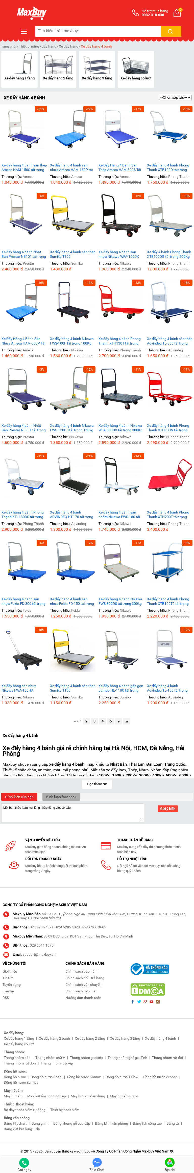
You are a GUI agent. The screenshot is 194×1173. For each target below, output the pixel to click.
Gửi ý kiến (167, 809)
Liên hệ (8, 991)
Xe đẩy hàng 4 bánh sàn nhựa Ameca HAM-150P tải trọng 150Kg (71, 167)
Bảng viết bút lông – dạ (22, 1129)
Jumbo (125, 697)
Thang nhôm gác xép (86, 1058)
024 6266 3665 (94, 927)
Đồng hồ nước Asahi (46, 1077)
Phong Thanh (178, 177)
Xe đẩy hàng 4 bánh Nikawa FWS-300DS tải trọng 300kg (120, 601)
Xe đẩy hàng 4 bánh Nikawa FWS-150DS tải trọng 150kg (72, 427)
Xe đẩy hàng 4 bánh (96, 46)
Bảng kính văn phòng (111, 1123)
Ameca (28, 177)
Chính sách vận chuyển (83, 985)
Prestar (28, 263)
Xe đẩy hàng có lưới (135, 78)
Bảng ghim (40, 1123)
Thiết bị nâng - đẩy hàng (37, 46)
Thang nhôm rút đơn (20, 1063)
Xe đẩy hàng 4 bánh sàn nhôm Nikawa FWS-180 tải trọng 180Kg (119, 514)
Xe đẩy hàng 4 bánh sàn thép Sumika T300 (72, 254)
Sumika (77, 263)
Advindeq (175, 350)
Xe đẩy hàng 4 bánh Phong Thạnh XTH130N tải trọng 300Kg (168, 427)
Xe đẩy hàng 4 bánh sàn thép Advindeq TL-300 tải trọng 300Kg (169, 341)
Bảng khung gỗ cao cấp (71, 1123)
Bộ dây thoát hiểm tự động (24, 1110)
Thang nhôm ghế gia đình (127, 1058)
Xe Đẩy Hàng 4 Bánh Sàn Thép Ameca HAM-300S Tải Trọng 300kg (120, 167)
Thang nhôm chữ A (50, 1058)
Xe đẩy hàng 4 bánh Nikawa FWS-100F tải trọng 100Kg (72, 341)
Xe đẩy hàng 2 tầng (58, 78)
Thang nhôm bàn (17, 1058)
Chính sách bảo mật (81, 991)
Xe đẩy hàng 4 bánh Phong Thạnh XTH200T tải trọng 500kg (168, 514)
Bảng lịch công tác (147, 1123)
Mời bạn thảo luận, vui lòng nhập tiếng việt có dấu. (72, 812)
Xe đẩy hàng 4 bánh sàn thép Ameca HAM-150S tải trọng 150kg (24, 167)
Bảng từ (172, 1123)
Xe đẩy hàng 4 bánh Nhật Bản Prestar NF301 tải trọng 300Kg (24, 427)
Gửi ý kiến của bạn (19, 797)
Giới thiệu (10, 971)
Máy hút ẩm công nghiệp (46, 1096)
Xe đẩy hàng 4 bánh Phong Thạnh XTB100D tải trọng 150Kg (168, 167)
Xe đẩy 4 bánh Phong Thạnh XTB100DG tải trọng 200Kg (169, 254)
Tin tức (8, 978)
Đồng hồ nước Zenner (160, 1077)
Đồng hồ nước (15, 1077)
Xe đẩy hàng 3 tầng (97, 78)
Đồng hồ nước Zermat (21, 1082)
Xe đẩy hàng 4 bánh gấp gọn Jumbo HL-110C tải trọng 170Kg (121, 688)
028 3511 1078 (42, 945)
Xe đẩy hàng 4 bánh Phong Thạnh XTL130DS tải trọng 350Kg (23, 514)
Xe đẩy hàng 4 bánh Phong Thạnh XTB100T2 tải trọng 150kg (168, 601)
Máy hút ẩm (13, 1096)
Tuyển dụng (12, 985)
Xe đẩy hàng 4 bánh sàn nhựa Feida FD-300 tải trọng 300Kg (23, 601)
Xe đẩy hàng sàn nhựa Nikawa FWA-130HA (19, 688)
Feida (27, 610)
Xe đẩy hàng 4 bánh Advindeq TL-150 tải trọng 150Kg (167, 688)
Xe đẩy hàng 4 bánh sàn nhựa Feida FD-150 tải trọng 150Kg (72, 601)
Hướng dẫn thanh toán (83, 998)
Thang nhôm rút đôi (167, 1058)
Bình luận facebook (61, 797)
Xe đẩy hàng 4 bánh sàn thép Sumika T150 (72, 688)
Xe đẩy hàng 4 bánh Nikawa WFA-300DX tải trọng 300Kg (120, 427)
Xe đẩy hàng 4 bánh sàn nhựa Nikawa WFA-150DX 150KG (119, 254)
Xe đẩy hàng (68, 46)
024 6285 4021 (42, 927)
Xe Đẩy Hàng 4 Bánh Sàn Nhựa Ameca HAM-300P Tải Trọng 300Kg (23, 341)
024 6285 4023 (68, 927)
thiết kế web (71, 1151)
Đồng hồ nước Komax (84, 1077)
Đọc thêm (97, 783)
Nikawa (126, 263)
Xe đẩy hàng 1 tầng (19, 78)
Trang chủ (8, 46)
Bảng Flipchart (15, 1123)
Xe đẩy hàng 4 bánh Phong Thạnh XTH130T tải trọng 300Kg (120, 341)
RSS (6, 998)
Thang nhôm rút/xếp (57, 1063)
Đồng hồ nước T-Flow (122, 1077)
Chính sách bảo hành (82, 971)
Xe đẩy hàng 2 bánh (54, 1038)
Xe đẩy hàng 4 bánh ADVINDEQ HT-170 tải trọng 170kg (71, 514)
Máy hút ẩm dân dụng (88, 1096)
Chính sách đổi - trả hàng (84, 978)
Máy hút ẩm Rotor (124, 1096)
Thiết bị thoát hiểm (64, 1110)
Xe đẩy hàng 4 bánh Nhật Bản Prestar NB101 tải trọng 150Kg (24, 254)
